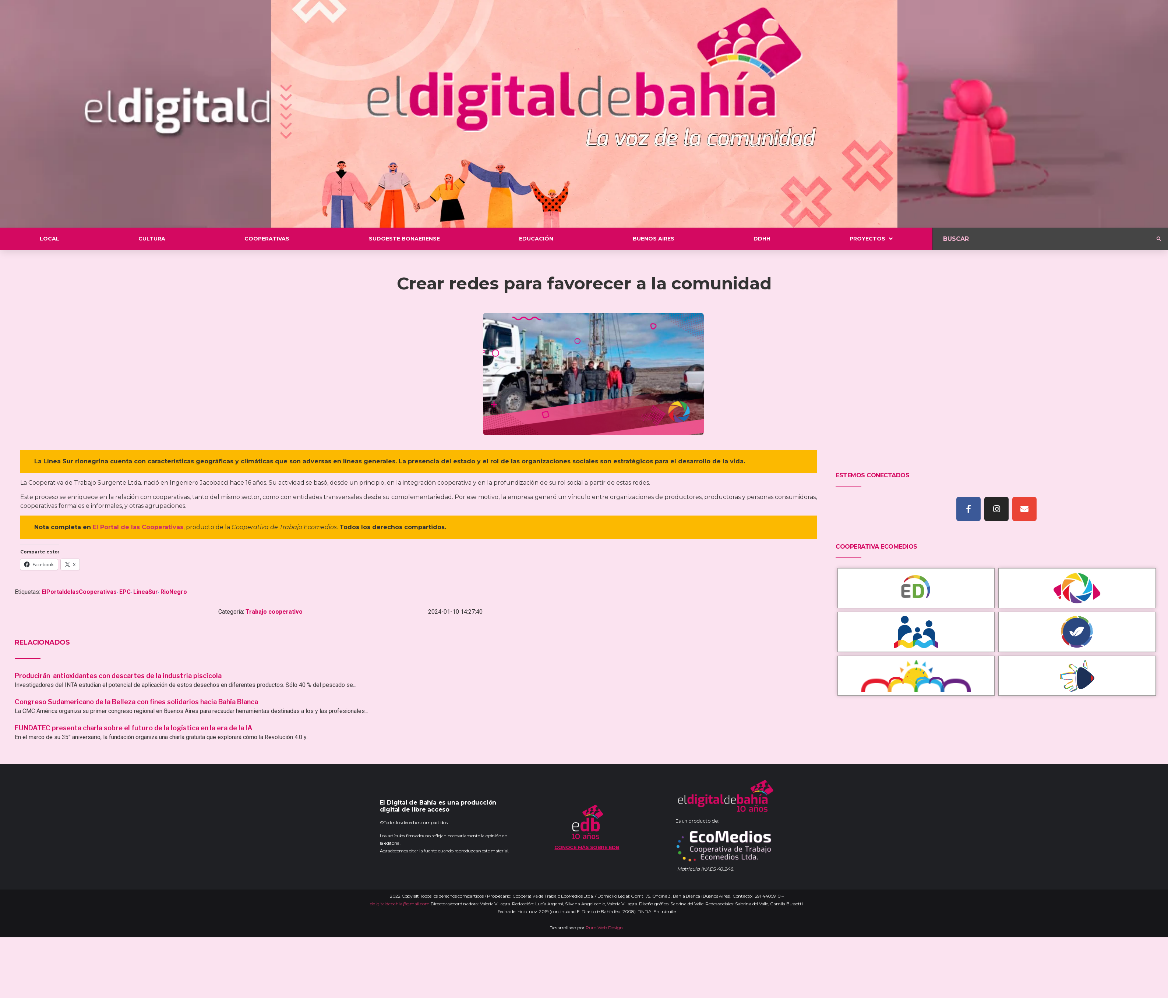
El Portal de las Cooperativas (138, 527)
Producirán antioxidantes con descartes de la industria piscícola (119, 676)
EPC (125, 591)
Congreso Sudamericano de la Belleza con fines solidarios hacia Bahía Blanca (136, 702)
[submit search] (1159, 239)
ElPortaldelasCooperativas (79, 591)
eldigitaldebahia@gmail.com (400, 903)
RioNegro (173, 591)
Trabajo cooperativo (274, 611)
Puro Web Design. (605, 927)
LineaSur (145, 591)
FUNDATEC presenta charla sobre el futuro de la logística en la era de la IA (134, 728)
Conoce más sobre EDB (586, 847)
